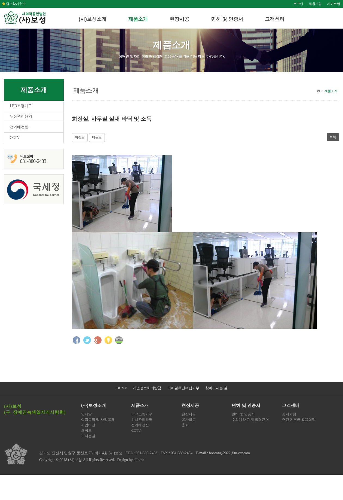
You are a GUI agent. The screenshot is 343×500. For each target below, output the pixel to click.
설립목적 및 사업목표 (98, 419)
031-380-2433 (146, 453)
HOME (122, 388)
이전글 (80, 137)
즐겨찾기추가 (14, 4)
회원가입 (315, 4)
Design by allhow (130, 460)
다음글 (97, 137)
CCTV (15, 138)
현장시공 (179, 19)
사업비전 (88, 425)
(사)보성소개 (92, 19)
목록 (333, 137)
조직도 (86, 430)
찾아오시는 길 (216, 388)
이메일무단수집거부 (183, 388)
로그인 (298, 4)
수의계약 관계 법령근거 (250, 419)
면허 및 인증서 (227, 19)
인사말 (86, 414)
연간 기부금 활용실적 (299, 419)
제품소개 (138, 19)
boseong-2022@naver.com (229, 453)
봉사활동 (189, 419)
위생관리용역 (21, 116)
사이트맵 (333, 4)
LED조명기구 (21, 106)
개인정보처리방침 (147, 388)
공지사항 (289, 414)
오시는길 (88, 436)
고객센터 (274, 19)
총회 (185, 425)
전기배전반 (19, 127)
